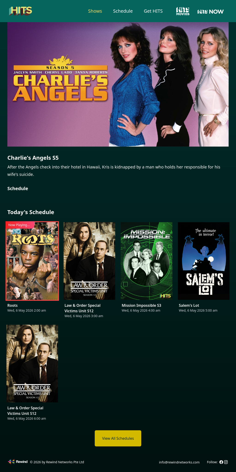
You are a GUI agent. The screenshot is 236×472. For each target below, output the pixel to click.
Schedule (123, 11)
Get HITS (153, 11)
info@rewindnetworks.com (179, 462)
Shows (95, 11)
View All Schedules (118, 438)
